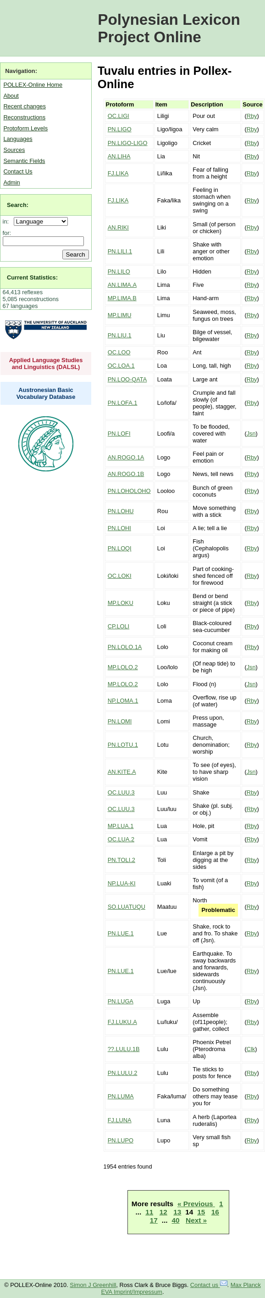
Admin (11, 182)
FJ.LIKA (118, 173)
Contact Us (17, 171)
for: (7, 232)
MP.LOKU (120, 602)
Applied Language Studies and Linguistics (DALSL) (46, 363)
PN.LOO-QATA (127, 379)
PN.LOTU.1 (123, 744)
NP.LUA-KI (122, 883)
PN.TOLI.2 (121, 859)
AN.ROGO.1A (126, 457)
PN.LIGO (120, 129)
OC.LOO (119, 352)
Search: (17, 204)
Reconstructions (24, 117)
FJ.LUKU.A (122, 1021)
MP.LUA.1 (121, 825)
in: (7, 221)
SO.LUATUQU (126, 906)
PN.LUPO (120, 1140)
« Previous (196, 1204)
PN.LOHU (121, 511)
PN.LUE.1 (121, 933)
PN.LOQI (120, 548)
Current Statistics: (32, 277)
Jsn (251, 433)
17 (154, 1220)
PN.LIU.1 (120, 335)
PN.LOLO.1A (125, 646)
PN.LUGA (120, 1001)
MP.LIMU (120, 315)
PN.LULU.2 (123, 1072)
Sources (14, 149)
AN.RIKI (118, 227)
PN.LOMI (120, 721)
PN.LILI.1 (120, 251)
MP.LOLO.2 (123, 667)
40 (175, 1220)
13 (177, 1212)
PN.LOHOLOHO (129, 490)
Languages (17, 138)
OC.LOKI (120, 575)
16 (215, 1212)
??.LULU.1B (124, 1049)
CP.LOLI (118, 626)
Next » (196, 1220)
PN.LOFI (119, 433)
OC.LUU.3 (121, 792)
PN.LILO (119, 271)
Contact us (208, 1284)
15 (201, 1212)
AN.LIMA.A (122, 284)
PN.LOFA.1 (123, 402)
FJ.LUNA (120, 1120)
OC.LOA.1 (121, 365)
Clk (251, 1049)
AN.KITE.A (122, 771)
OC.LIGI (118, 115)
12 (163, 1212)
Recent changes (24, 106)
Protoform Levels (25, 128)
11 (149, 1212)
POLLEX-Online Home (32, 84)
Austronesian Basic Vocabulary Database (46, 393)
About (10, 95)
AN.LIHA (119, 156)
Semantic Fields (24, 160)
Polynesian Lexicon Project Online (169, 28)
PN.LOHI (119, 528)
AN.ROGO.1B (126, 473)
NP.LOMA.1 (123, 700)
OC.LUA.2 (121, 839)
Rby (252, 115)
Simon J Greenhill (93, 1284)
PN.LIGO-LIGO (128, 143)
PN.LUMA (121, 1096)
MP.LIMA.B (122, 298)
